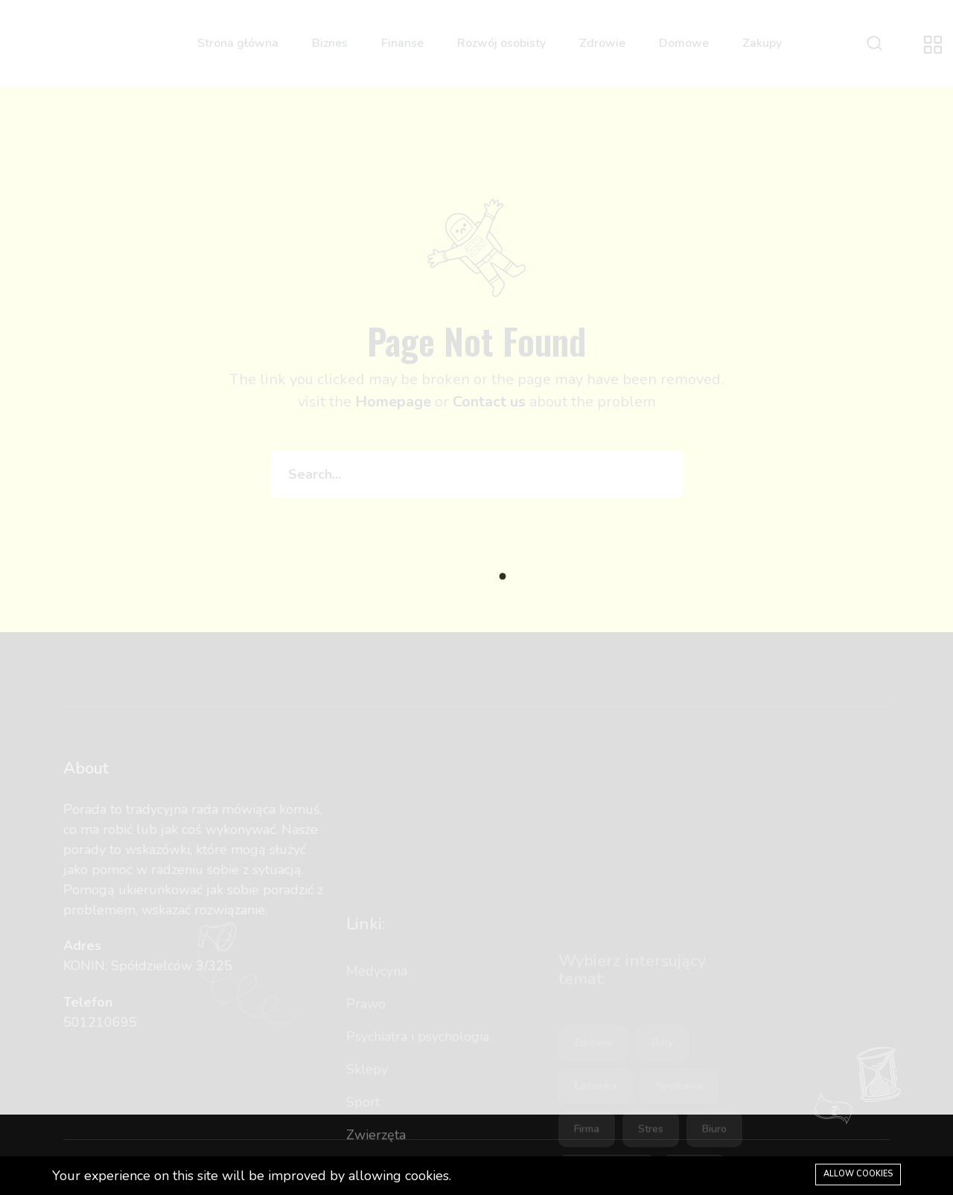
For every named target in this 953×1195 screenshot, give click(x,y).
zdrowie (593, 1118)
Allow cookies (858, 1173)
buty (662, 1118)
